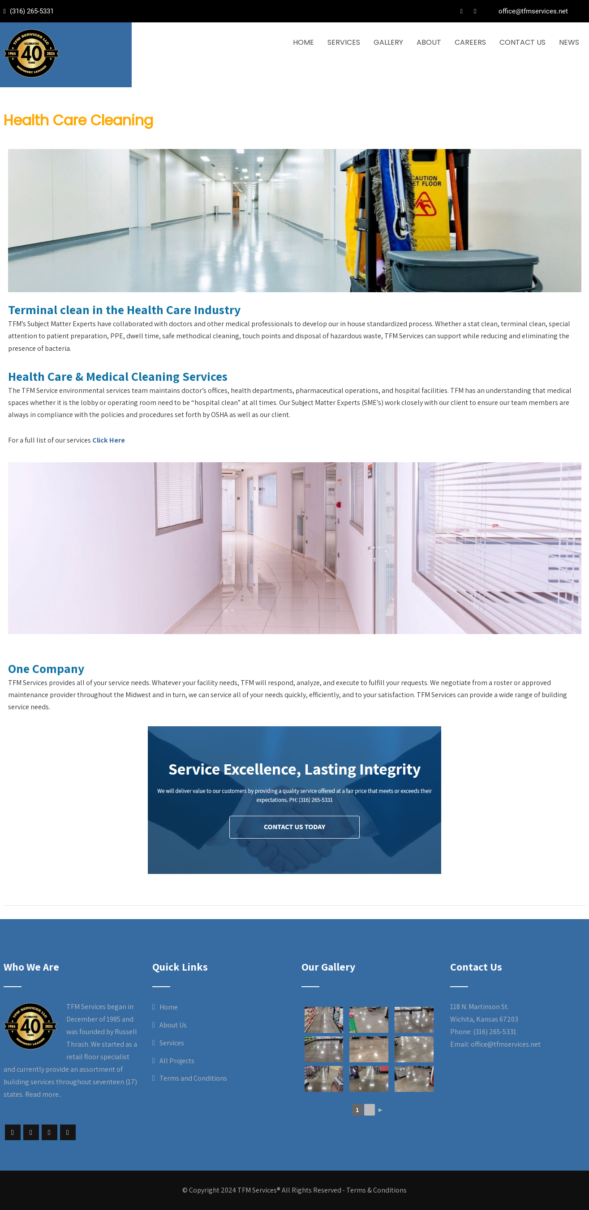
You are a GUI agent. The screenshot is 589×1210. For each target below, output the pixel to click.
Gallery (388, 42)
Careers (470, 42)
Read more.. (43, 1094)
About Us (173, 1025)
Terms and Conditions (193, 1078)
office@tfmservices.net (533, 11)
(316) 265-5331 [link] (494, 1031)
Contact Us (522, 42)
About (429, 42)
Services (343, 42)
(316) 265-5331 (31, 11)
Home (303, 42)
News (569, 42)
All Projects (176, 1060)
